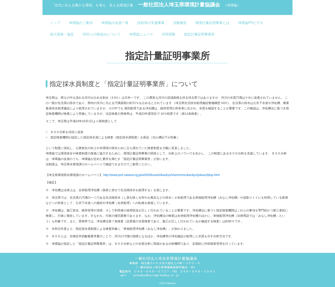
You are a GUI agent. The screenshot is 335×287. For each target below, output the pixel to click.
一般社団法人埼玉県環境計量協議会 (146, 5)
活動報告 (180, 23)
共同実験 (168, 34)
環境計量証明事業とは (212, 23)
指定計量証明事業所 (199, 34)
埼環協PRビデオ (250, 23)
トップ (55, 23)
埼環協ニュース (141, 34)
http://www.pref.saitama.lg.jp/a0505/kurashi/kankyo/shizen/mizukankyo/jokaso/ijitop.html (161, 175)
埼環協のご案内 (81, 23)
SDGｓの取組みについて (101, 34)
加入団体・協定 (62, 34)
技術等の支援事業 (151, 23)
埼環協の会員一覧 (115, 23)
